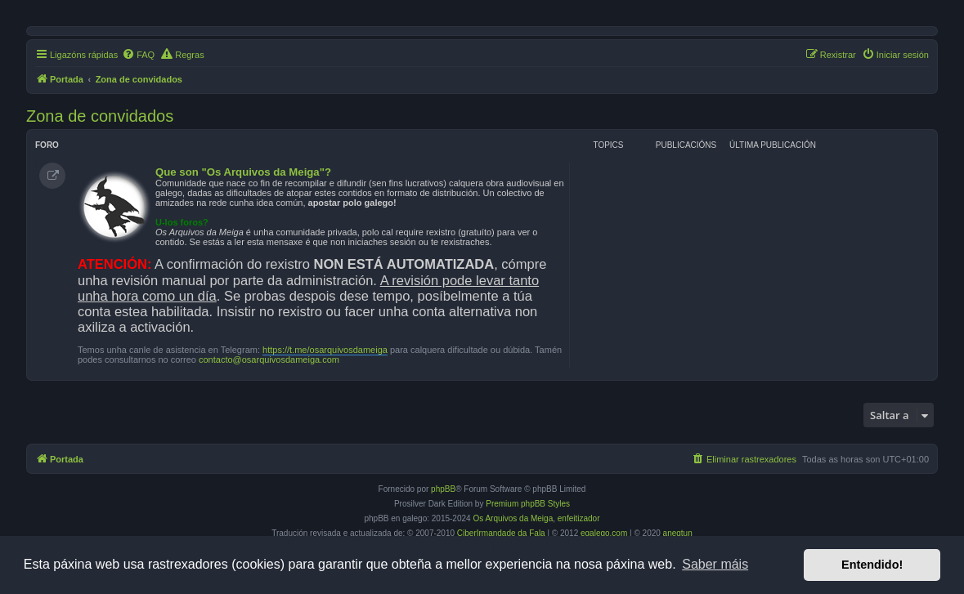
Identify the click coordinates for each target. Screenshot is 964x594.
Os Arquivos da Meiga (513, 518)
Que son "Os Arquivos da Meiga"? (243, 172)
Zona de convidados (99, 116)
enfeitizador (579, 518)
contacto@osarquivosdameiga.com (269, 359)
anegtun (678, 533)
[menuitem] (138, 55)
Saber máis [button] (715, 564)
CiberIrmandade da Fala (501, 533)
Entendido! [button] (872, 564)
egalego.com (604, 533)
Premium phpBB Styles (528, 503)
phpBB (443, 489)
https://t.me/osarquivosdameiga (325, 350)
